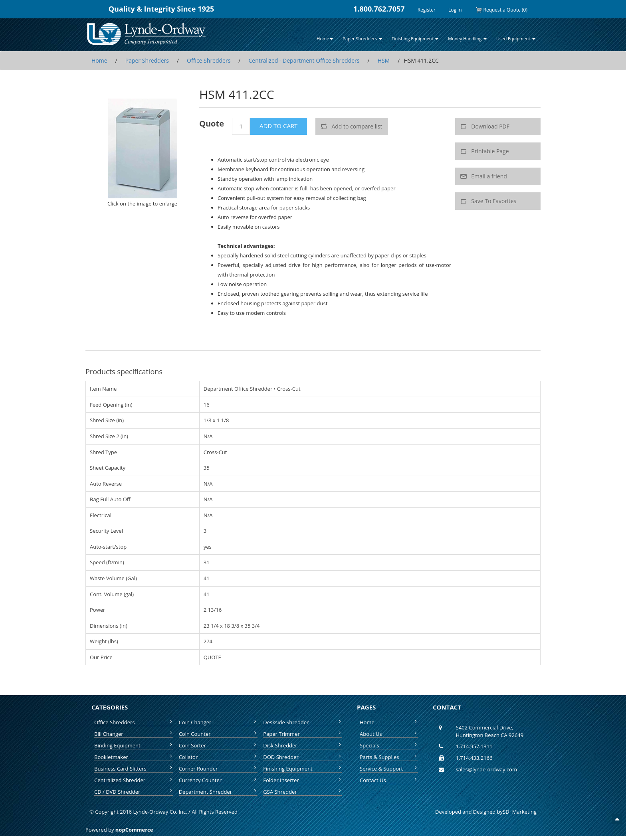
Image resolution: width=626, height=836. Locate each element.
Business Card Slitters (133, 768)
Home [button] (325, 39)
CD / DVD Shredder (133, 791)
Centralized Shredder (133, 780)
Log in (455, 9)
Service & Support (389, 768)
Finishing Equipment (302, 768)
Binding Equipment (133, 745)
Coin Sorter (218, 745)
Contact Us (389, 780)
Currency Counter (218, 780)
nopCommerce (134, 829)
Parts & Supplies (389, 757)
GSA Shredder (302, 791)
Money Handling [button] (467, 39)
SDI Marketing (520, 811)
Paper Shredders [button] (362, 39)
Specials (389, 745)
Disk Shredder (302, 745)
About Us (389, 733)
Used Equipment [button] (515, 39)
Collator (218, 757)
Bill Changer (133, 733)
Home (389, 722)
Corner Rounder (218, 768)
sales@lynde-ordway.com (486, 769)
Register (427, 9)
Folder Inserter (302, 780)
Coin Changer (218, 722)
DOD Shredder (302, 757)
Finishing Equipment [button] (415, 39)
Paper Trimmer (302, 733)
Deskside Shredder (302, 722)
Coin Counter (218, 733)
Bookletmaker (133, 757)
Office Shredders (133, 722)
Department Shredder (218, 791)
